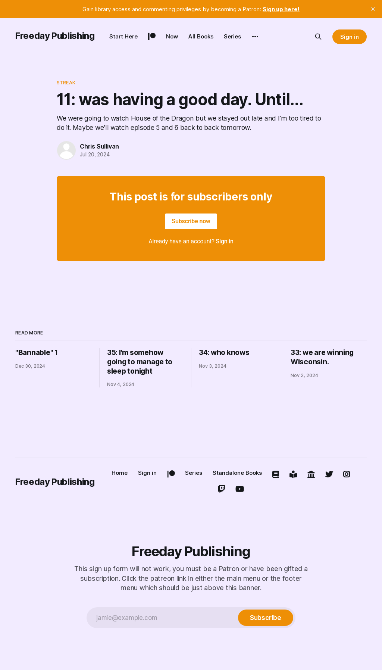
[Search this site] (318, 37)
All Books (200, 36)
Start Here (123, 36)
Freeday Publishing (55, 35)
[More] (255, 37)
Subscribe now (191, 221)
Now (172, 36)
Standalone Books (237, 472)
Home (120, 472)
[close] (373, 9)
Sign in (349, 36)
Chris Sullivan (99, 146)
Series (232, 36)
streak (66, 82)
